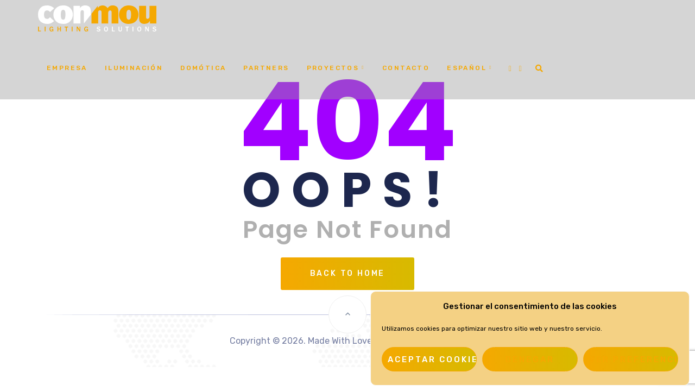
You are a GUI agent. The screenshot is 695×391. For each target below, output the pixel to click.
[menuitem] (469, 68)
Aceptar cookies (432, 359)
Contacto (405, 68)
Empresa (67, 68)
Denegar (530, 359)
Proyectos (333, 68)
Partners (266, 68)
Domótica (203, 68)
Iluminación (134, 68)
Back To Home (348, 273)
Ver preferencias (633, 359)
